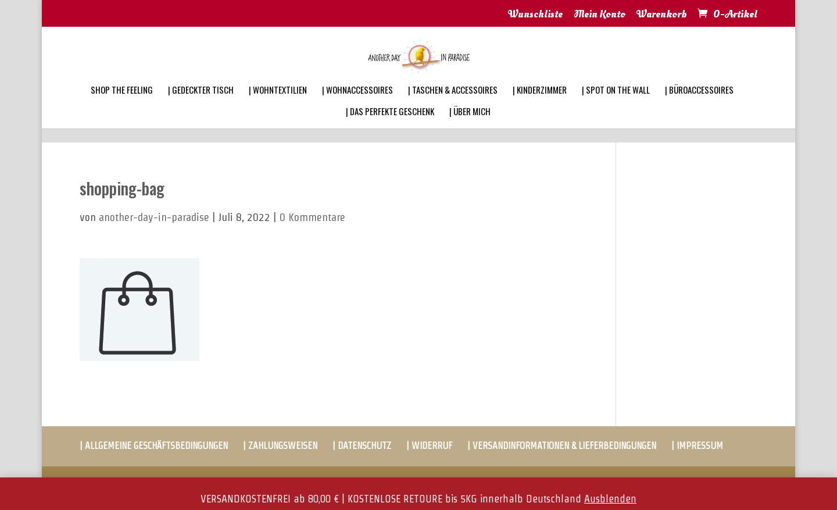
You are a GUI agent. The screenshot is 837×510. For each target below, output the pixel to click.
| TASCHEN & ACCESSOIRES (453, 104)
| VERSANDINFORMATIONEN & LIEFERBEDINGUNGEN (561, 446)
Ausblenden (610, 498)
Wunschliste (535, 15)
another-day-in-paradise (154, 217)
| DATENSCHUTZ (361, 446)
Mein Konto (599, 15)
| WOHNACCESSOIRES (357, 104)
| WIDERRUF (429, 446)
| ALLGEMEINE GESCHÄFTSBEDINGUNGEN (154, 446)
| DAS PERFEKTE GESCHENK (390, 126)
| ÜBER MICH (470, 126)
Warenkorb (661, 15)
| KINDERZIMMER (540, 104)
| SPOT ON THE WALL (616, 104)
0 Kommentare (312, 217)
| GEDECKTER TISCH (201, 104)
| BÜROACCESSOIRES (699, 104)
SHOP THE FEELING (122, 104)
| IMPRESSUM (697, 446)
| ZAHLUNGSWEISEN (280, 446)
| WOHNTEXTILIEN (278, 104)
